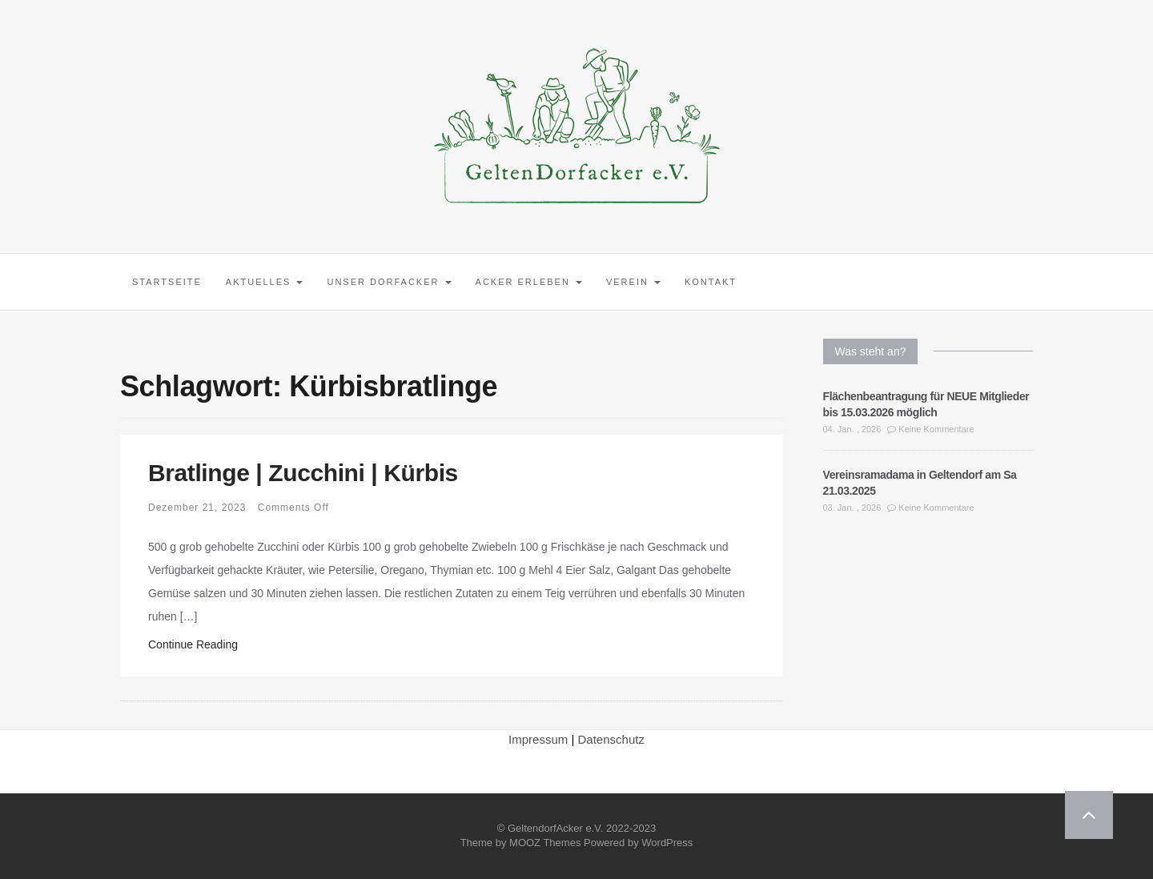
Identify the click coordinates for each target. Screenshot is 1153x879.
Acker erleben (529, 282)
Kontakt (711, 282)
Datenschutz (611, 739)
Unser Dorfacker (389, 282)
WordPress (667, 843)
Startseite (167, 282)
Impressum (538, 739)
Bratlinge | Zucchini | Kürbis (303, 473)
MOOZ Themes (545, 843)
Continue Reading (193, 644)
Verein (633, 282)
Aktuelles (264, 282)
